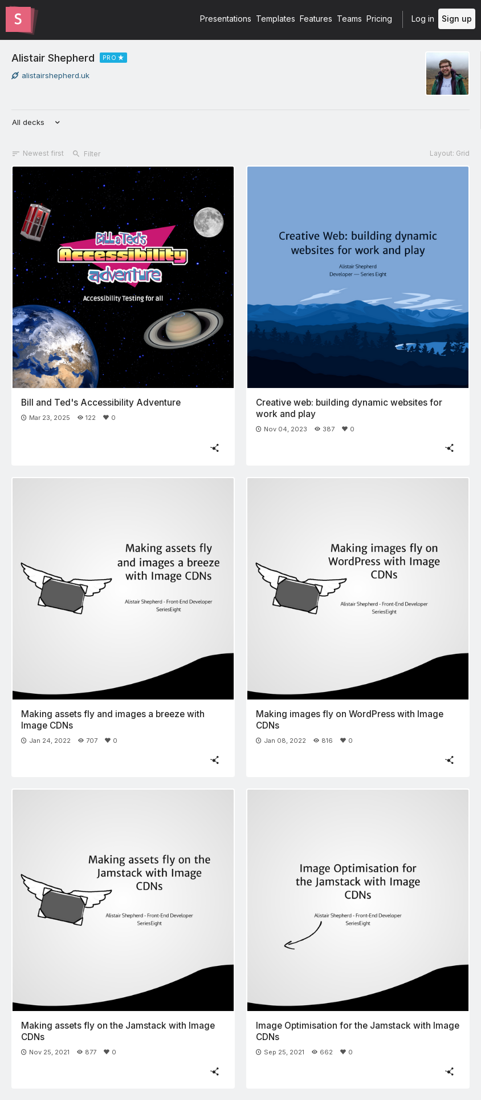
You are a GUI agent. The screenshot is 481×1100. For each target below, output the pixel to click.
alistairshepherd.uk (50, 75)
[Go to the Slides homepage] (18, 19)
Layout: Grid (450, 153)
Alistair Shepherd (53, 57)
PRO (110, 57)
